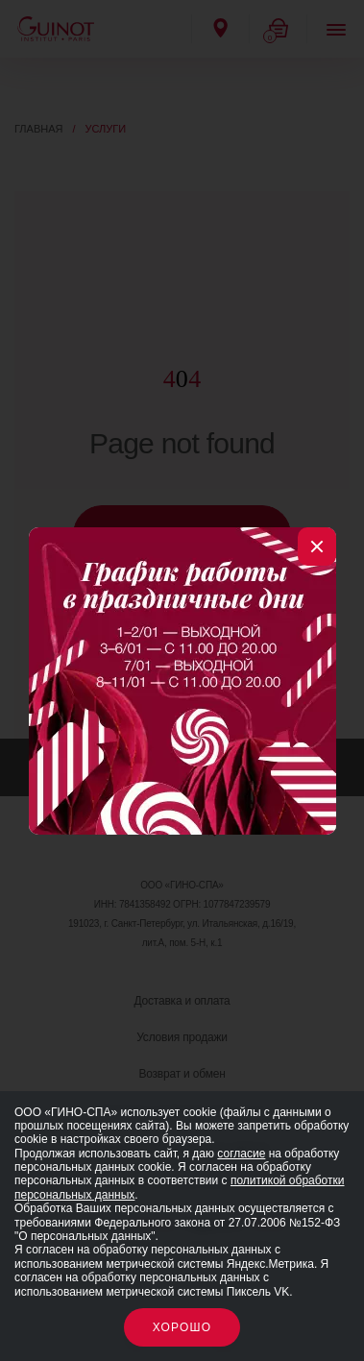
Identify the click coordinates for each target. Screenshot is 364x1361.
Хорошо (182, 1327)
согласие (241, 1153)
